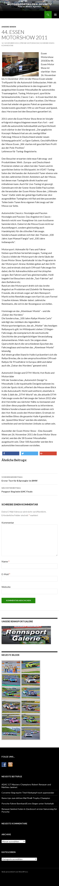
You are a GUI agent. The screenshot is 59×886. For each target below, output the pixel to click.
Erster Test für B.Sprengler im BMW (29, 478)
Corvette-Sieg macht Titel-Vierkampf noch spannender (28, 792)
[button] (10, 453)
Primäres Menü (55, 14)
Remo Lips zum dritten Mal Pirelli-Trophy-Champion (26, 798)
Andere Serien (9, 27)
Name (5, 561)
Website (6, 586)
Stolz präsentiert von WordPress (15, 872)
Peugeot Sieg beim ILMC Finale (29, 489)
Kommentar (8, 522)
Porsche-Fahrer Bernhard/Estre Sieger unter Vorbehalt (28, 803)
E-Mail (6, 574)
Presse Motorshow (29, 43)
